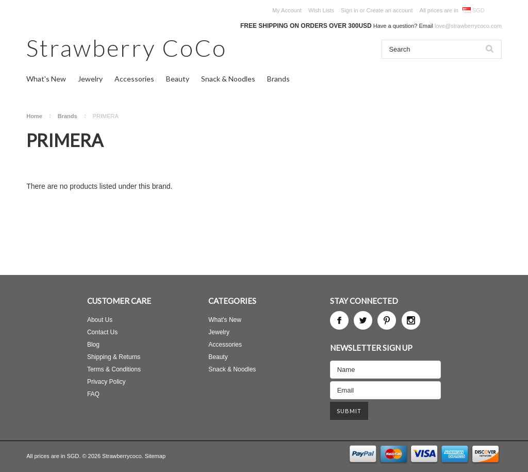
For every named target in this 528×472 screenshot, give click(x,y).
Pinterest (386, 320)
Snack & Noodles (228, 78)
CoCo (126, 48)
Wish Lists (321, 10)
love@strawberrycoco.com (468, 26)
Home (34, 116)
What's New (46, 78)
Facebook (339, 320)
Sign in (349, 10)
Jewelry (90, 78)
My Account (287, 10)
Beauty (177, 78)
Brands (278, 78)
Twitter (363, 320)
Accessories (134, 78)
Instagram (411, 320)
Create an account (390, 10)
